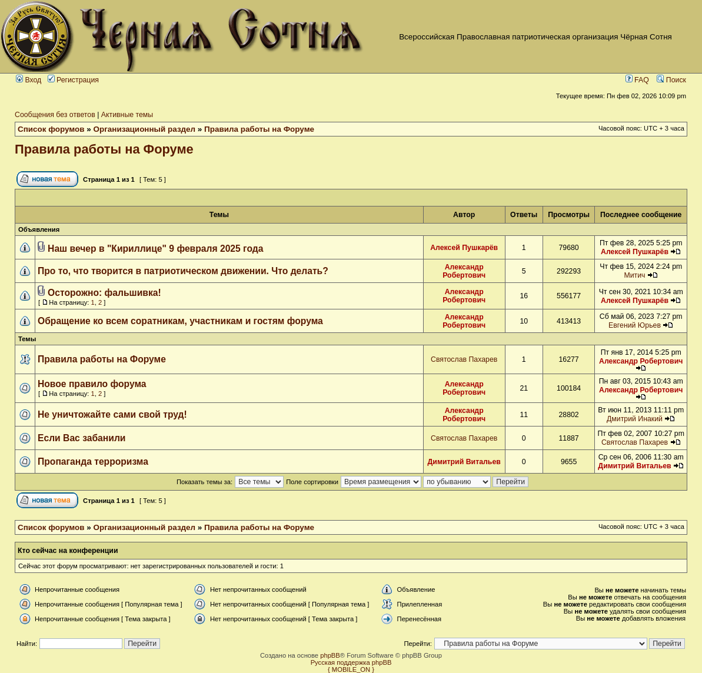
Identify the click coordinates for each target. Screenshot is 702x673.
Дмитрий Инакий (635, 419)
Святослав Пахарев (464, 359)
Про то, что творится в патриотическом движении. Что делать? (183, 271)
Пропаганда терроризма (93, 462)
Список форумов (51, 129)
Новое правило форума (92, 384)
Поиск (671, 80)
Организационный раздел (145, 129)
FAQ (637, 80)
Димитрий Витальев (464, 462)
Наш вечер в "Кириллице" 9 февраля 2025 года (155, 249)
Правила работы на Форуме (259, 129)
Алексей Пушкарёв (464, 248)
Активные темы (127, 115)
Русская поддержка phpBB (351, 662)
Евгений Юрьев (634, 325)
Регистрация (73, 80)
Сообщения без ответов (55, 115)
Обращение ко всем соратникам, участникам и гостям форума (180, 321)
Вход (28, 80)
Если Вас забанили (81, 438)
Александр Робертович (464, 271)
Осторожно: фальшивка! (104, 293)
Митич (634, 275)
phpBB (330, 655)
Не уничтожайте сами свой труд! (112, 414)
